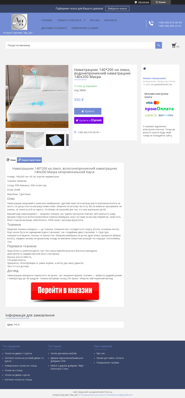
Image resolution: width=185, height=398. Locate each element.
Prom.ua (108, 392)
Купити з (90, 120)
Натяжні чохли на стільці (18, 379)
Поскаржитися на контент (92, 395)
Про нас (95, 20)
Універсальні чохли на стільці (21, 365)
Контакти (110, 20)
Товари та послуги (69, 20)
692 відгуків (143, 2)
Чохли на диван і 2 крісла (18, 353)
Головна (46, 20)
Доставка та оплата (54, 28)
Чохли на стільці (13, 370)
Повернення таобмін (107, 362)
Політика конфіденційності (120, 395)
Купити (89, 111)
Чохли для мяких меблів (64, 353)
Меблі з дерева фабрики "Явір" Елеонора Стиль (67, 367)
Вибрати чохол (117, 8)
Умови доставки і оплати (110, 357)
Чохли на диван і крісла (17, 374)
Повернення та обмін (84, 28)
